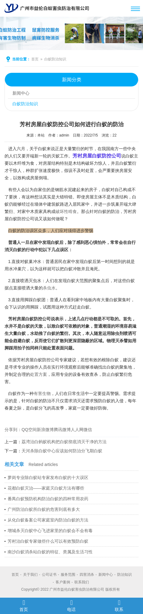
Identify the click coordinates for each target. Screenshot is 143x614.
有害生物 (42, 393)
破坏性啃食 (66, 211)
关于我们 (30, 574)
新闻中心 (20, 93)
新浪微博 (45, 429)
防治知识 (124, 574)
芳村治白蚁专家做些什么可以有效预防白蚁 (48, 541)
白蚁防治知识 (55, 59)
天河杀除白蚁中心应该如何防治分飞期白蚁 (62, 450)
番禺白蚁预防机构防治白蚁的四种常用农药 (48, 498)
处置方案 (38, 374)
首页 (35, 59)
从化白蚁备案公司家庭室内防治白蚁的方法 (48, 520)
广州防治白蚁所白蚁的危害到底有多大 (44, 509)
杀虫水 (49, 287)
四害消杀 (87, 574)
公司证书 (49, 574)
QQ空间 (29, 429)
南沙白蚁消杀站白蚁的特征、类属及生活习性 (50, 551)
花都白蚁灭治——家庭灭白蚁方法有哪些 (46, 488)
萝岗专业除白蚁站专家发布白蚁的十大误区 (48, 477)
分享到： (13, 429)
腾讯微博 (62, 429)
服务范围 (68, 574)
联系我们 (81, 582)
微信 (87, 429)
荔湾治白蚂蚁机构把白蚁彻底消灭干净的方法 (64, 441)
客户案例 (63, 582)
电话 (71, 605)
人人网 (77, 429)
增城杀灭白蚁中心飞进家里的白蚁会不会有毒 (50, 530)
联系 (119, 605)
